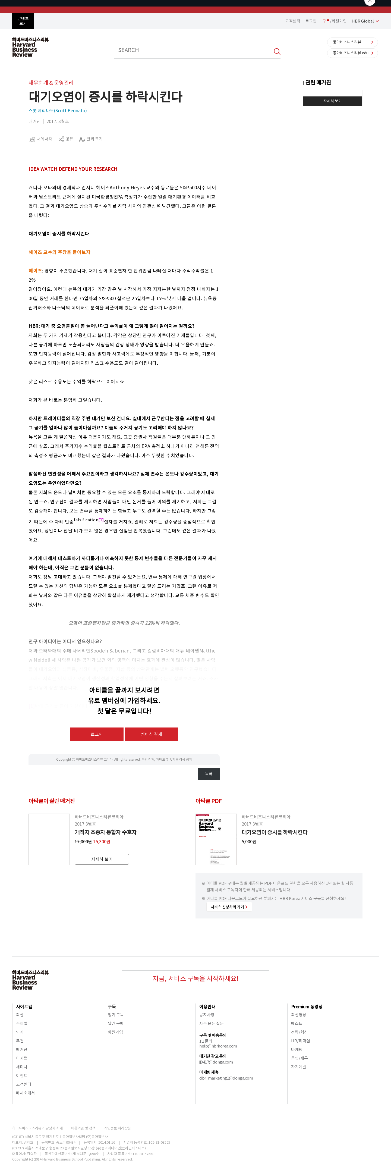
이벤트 (21, 1075)
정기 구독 (116, 1014)
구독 (112, 1006)
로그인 (311, 21)
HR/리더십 (300, 1040)
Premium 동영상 (307, 1006)
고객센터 (292, 21)
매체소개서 (25, 1093)
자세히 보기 (332, 101)
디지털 (21, 1058)
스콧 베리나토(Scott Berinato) (58, 110)
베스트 (296, 1023)
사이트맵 (24, 1006)
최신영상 (298, 1014)
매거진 (21, 1049)
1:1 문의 (205, 1041)
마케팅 (296, 1049)
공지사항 (207, 1014)
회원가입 (115, 1032)
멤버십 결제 (151, 734)
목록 (209, 773)
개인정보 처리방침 (117, 1128)
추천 (20, 1040)
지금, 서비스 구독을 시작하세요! (195, 978)
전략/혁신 (299, 1032)
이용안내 (207, 1006)
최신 (20, 1014)
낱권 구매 (116, 1023)
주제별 (21, 1023)
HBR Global (363, 21)
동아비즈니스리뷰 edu (350, 53)
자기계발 (298, 1067)
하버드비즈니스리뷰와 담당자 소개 (37, 1128)
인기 (20, 1032)
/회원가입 (334, 21)
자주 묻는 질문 (211, 1023)
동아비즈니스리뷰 (347, 42)
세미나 (21, 1067)
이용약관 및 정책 (83, 1128)
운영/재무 (299, 1058)
